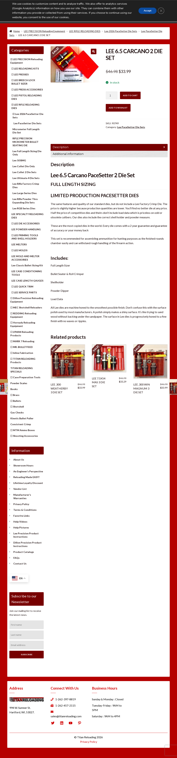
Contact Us (20, 563)
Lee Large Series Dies (24, 193)
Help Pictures (21, 527)
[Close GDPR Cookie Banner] (161, 11)
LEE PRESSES (21, 74)
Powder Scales (18, 383)
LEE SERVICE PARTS (25, 292)
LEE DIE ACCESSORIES (27, 223)
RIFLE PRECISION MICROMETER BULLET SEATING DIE (25, 142)
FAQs (16, 557)
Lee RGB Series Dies (23, 208)
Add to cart (130, 95)
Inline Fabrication (23, 352)
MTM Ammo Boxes (24, 430)
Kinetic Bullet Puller (21, 418)
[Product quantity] (112, 96)
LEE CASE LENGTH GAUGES (27, 280)
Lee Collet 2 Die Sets (24, 172)
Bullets (17, 400)
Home (16, 31)
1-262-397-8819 (65, 699)
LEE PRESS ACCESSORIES (28, 89)
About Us (18, 459)
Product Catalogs (23, 551)
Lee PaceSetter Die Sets (131, 127)
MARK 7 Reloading (23, 341)
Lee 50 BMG (19, 160)
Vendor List (20, 488)
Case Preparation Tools (26, 377)
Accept (147, 10)
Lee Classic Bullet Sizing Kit (27, 265)
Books (14, 389)
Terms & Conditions (25, 509)
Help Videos (20, 521)
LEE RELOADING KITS (26, 68)
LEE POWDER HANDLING (26, 229)
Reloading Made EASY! (26, 477)
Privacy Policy (21, 504)
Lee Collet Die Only (23, 166)
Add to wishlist (118, 107)
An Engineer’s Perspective (28, 471)
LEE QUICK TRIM (23, 286)
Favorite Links (21, 515)
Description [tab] (60, 147)
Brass (16, 394)
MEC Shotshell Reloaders (27, 307)
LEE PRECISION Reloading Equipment (44, 31)
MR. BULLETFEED (23, 346)
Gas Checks (17, 412)
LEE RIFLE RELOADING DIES (84, 31)
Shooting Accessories (25, 435)
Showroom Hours (23, 465)
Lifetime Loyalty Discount (28, 482)
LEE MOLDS (20, 250)
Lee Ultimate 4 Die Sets (26, 178)
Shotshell (18, 406)
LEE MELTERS (19, 244)
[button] (93, 51)
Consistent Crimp (20, 424)
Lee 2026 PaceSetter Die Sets (120, 31)
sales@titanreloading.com (66, 716)
